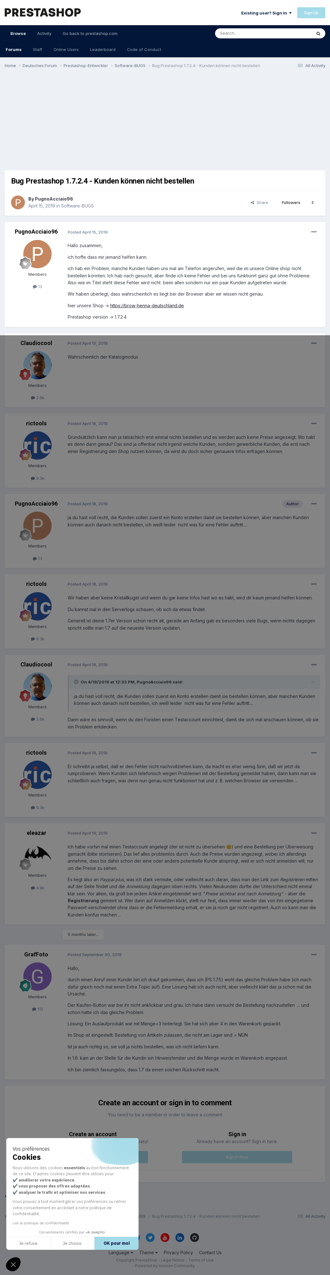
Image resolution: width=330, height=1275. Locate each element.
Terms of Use (201, 1260)
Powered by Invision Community (165, 1265)
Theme (148, 1252)
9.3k (37, 478)
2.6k (37, 397)
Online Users (66, 49)
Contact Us (210, 1252)
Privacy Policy (178, 1252)
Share (259, 202)
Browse (18, 36)
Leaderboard (103, 49)
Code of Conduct (144, 49)
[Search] (247, 33)
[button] (13, 1264)
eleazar (36, 833)
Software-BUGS (77, 205)
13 (37, 286)
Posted (88, 232)
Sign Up (311, 12)
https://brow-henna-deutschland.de (147, 305)
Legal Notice (173, 1260)
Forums (14, 49)
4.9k (37, 887)
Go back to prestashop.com (90, 33)
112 (37, 1009)
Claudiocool (36, 343)
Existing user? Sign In (266, 12)
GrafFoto (36, 954)
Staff (37, 49)
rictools (36, 423)
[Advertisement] (165, 122)
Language (121, 1252)
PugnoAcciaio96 (54, 198)
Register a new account (93, 1156)
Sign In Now (237, 1156)
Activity (44, 33)
